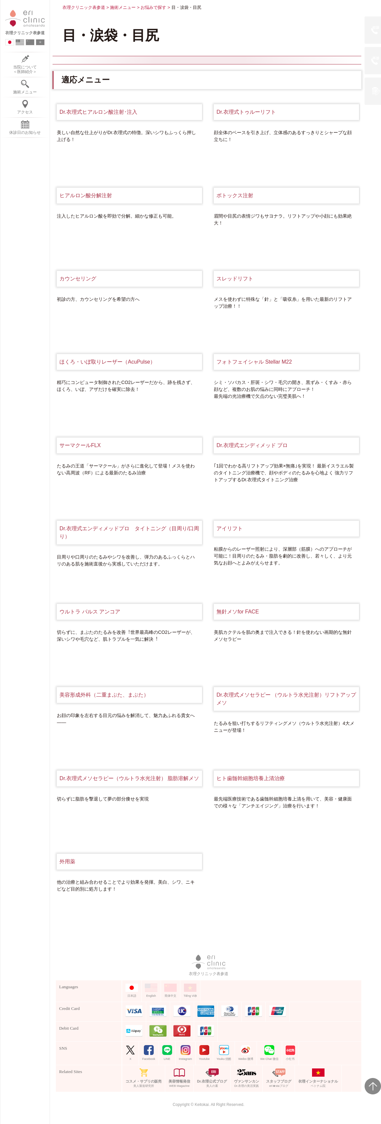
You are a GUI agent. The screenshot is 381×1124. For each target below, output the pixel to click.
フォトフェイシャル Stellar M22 (254, 362)
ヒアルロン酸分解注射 (85, 195)
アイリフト (229, 528)
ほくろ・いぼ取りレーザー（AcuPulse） (107, 362)
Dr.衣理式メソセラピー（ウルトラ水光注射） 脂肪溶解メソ (129, 778)
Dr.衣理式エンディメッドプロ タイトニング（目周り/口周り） (129, 532)
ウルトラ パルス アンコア (89, 611)
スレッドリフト (234, 278)
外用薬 (67, 861)
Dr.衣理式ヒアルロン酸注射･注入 (98, 112)
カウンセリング (77, 278)
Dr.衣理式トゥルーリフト (246, 112)
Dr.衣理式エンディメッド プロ (252, 445)
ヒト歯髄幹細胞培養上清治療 (250, 778)
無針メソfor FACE (237, 611)
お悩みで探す (153, 7)
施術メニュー (123, 7)
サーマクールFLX (80, 445)
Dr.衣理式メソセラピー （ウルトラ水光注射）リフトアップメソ (286, 698)
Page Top (373, 1086)
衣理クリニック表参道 (83, 7)
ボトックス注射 (234, 195)
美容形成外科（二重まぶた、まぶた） (104, 695)
